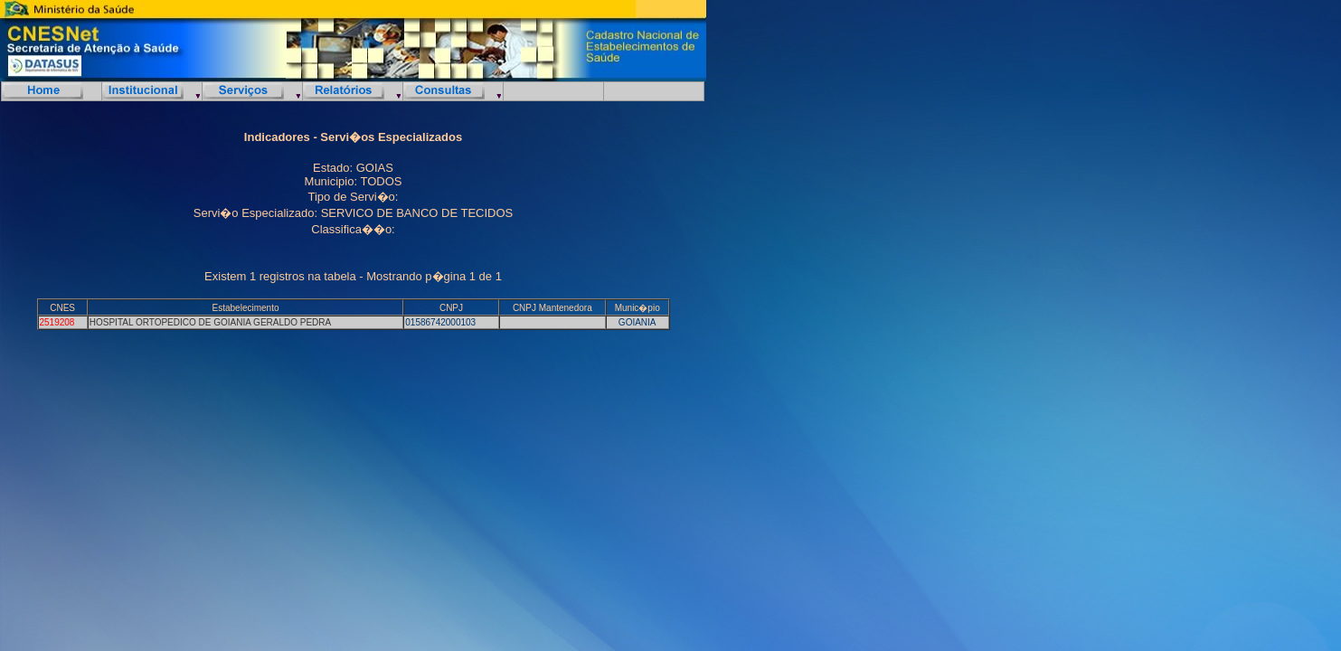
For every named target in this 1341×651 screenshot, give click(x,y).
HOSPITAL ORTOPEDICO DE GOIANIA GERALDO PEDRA (210, 322)
